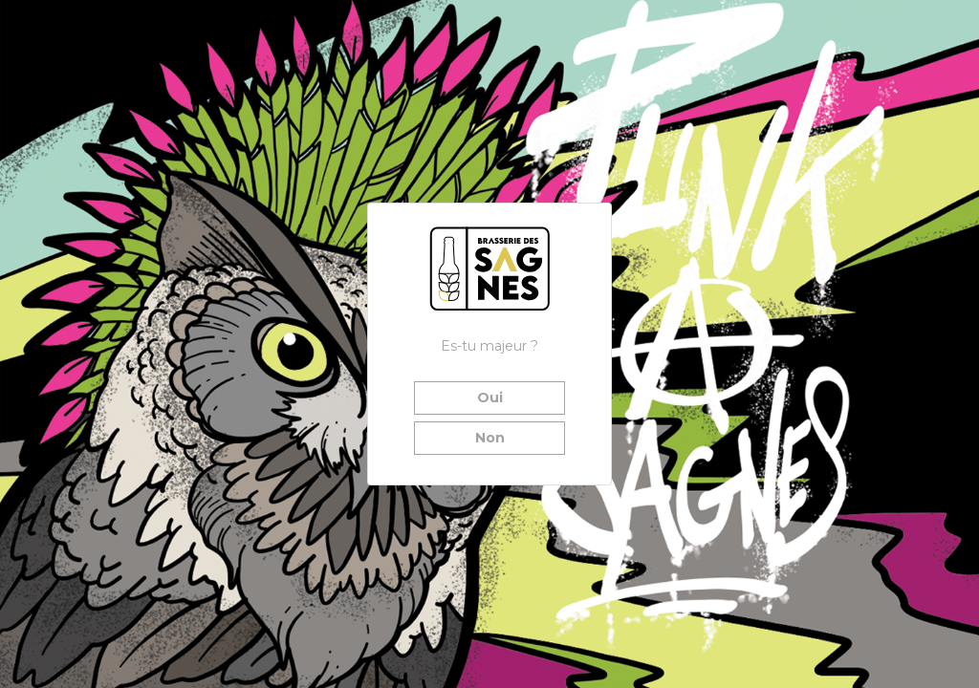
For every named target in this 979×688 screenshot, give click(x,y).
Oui (490, 397)
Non (490, 437)
